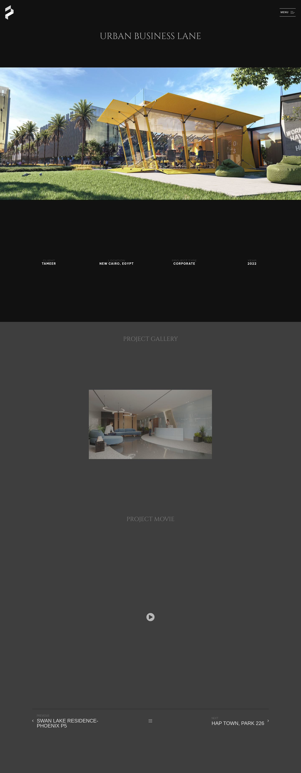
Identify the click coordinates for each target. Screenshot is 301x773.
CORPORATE (184, 264)
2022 (252, 264)
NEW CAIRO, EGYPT (116, 264)
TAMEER (49, 264)
